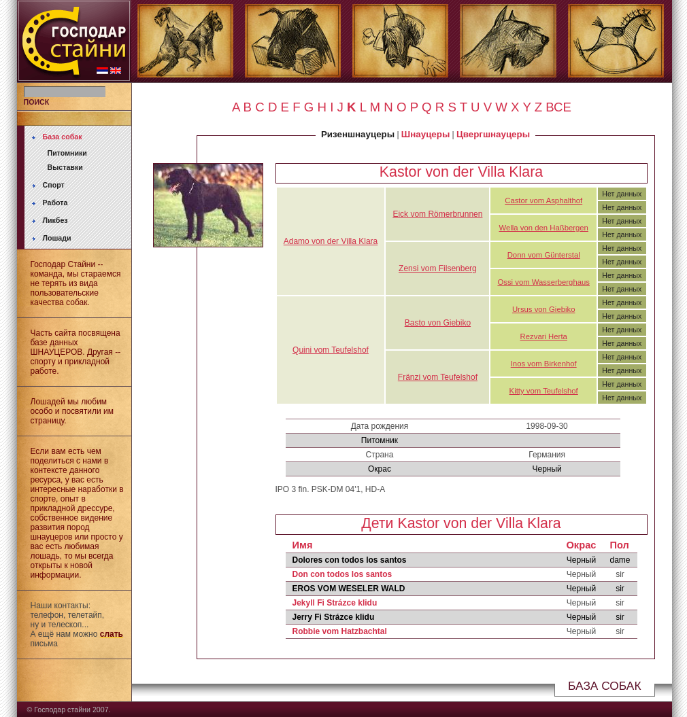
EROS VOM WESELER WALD (348, 588)
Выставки (65, 167)
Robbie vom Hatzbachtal (339, 631)
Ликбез (55, 220)
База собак (62, 137)
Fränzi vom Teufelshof (437, 377)
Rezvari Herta (543, 336)
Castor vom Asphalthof (543, 200)
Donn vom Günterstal (543, 255)
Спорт (54, 185)
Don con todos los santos (342, 574)
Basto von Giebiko (438, 323)
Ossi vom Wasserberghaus (543, 282)
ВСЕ (558, 107)
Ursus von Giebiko (543, 309)
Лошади (57, 238)
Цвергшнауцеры (493, 134)
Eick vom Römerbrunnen (437, 214)
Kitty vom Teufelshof (543, 391)
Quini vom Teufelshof (330, 350)
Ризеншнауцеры (358, 134)
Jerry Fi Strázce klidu (333, 617)
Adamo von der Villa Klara (331, 241)
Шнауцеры (425, 134)
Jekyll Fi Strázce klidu (335, 603)
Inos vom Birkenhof (544, 364)
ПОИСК (37, 102)
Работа (55, 202)
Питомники (67, 153)
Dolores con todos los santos (349, 560)
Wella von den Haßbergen (543, 228)
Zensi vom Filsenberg (438, 268)
